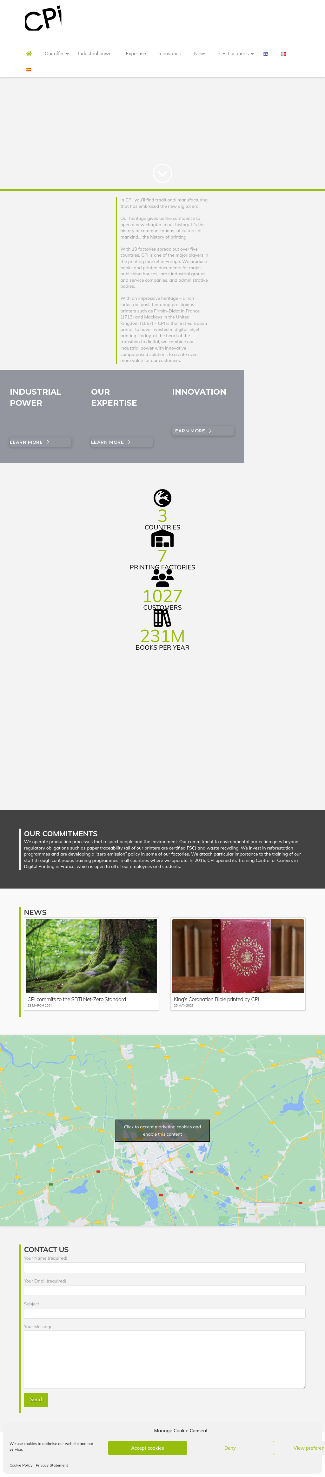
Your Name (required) (164, 1263)
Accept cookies (147, 1448)
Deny (230, 1448)
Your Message (164, 1330)
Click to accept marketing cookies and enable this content (162, 1130)
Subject (164, 1309)
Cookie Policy (21, 1465)
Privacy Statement (52, 1465)
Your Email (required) (164, 1286)
